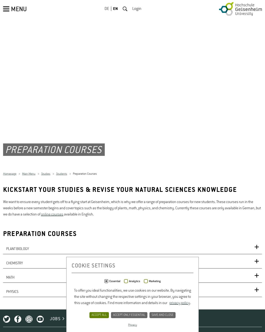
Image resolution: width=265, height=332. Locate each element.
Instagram (29, 319)
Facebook (17, 319)
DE (107, 9)
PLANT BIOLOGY (17, 249)
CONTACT (103, 318)
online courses (52, 214)
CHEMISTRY (14, 263)
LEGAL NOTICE (159, 318)
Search (125, 9)
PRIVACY (128, 318)
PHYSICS (12, 292)
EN (115, 9)
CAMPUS (77, 318)
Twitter (6, 319)
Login (136, 9)
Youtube (40, 319)
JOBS (55, 318)
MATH (10, 277)
